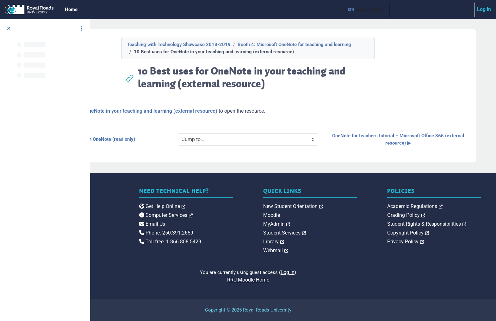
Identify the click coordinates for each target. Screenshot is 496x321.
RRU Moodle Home (293, 280)
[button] (366, 9)
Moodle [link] (316, 215)
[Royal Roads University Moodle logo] (141, 219)
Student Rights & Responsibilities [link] (449, 224)
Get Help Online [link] (230, 206)
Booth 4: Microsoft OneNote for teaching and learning (339, 44)
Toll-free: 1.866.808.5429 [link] (238, 242)
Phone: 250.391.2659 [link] (234, 233)
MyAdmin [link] (321, 224)
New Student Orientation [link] (338, 206)
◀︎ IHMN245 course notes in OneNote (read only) (169, 139)
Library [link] (318, 242)
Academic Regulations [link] (437, 206)
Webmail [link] (320, 250)
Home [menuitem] (71, 9)
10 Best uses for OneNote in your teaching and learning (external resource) (218, 111)
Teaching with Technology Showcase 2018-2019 (224, 44)
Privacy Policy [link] (428, 242)
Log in (484, 9)
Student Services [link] (329, 233)
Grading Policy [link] (429, 215)
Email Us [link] (220, 224)
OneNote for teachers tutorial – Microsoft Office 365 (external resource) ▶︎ (416, 139)
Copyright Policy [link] (430, 233)
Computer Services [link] (233, 215)
